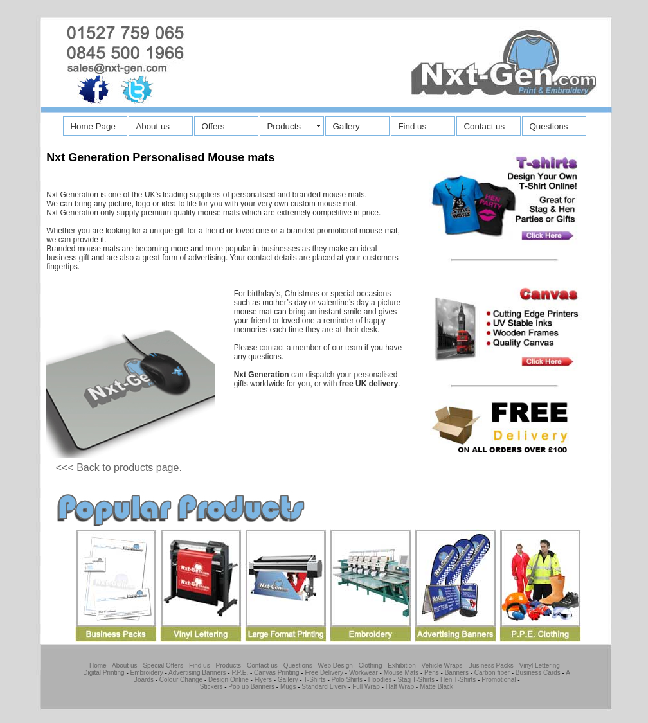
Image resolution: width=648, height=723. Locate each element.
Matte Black (436, 686)
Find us (412, 126)
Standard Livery (324, 686)
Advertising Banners (197, 672)
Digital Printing (103, 672)
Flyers (263, 679)
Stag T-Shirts (416, 679)
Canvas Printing (277, 672)
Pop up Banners (251, 686)
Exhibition (401, 665)
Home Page (92, 126)
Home (98, 665)
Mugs (288, 686)
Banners (457, 672)
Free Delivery (324, 672)
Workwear (363, 672)
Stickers (211, 686)
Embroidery (146, 672)
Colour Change (181, 679)
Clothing (370, 665)
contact (272, 347)
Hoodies (380, 679)
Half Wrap (400, 686)
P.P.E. (239, 672)
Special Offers (163, 665)
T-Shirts (314, 679)
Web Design (335, 665)
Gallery (345, 126)
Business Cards (538, 672)
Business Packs (491, 665)
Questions (548, 126)
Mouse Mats (401, 672)
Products (284, 126)
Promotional (499, 679)
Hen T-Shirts (458, 679)
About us (153, 126)
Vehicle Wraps (442, 665)
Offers (212, 126)
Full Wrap (366, 686)
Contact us (484, 126)
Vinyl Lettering (539, 665)
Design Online (228, 679)
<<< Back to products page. (119, 467)
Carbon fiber (491, 672)
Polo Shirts (347, 679)
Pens (431, 672)
